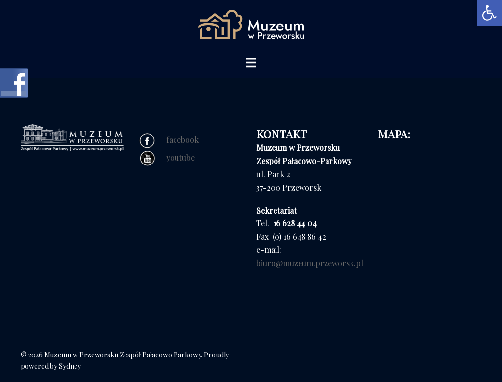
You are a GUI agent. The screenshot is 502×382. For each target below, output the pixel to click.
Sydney (70, 366)
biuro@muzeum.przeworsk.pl (309, 263)
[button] (489, 13)
